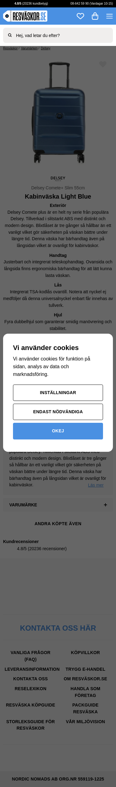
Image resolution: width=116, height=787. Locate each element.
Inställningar (58, 392)
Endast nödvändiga (58, 411)
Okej (58, 430)
